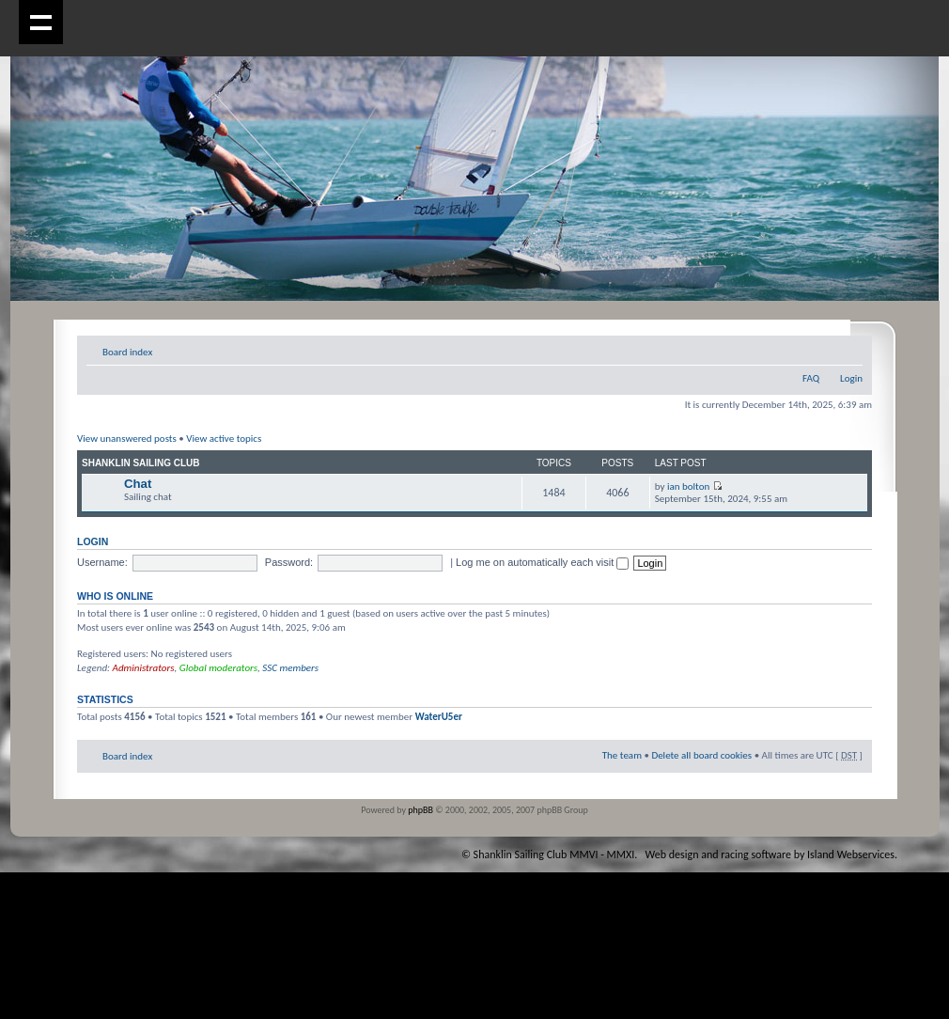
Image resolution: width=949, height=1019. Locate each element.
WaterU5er (438, 717)
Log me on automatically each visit (542, 562)
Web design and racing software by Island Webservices (770, 854)
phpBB (420, 810)
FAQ (810, 378)
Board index (127, 352)
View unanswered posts (127, 438)
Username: (102, 562)
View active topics (223, 438)
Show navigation (41, 22)
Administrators (144, 668)
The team (622, 755)
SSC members (290, 668)
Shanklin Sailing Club (141, 463)
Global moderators (218, 668)
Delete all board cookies (701, 755)
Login (851, 378)
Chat (137, 484)
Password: (289, 562)
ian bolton (688, 486)
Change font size (849, 348)
